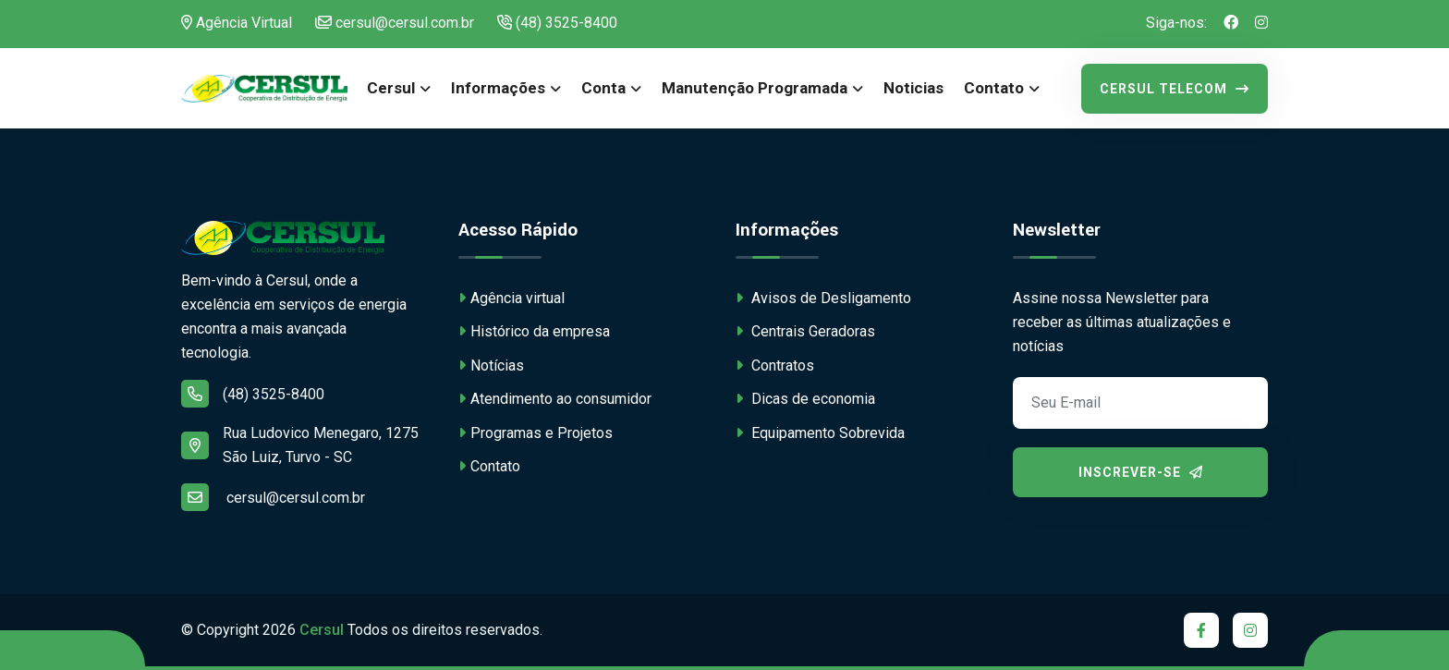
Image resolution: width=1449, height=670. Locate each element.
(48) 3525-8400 (557, 22)
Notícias (491, 365)
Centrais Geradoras (805, 331)
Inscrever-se (1140, 472)
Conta (603, 88)
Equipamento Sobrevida (820, 433)
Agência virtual (511, 298)
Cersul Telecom (1174, 88)
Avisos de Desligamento (823, 298)
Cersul (391, 88)
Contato (994, 88)
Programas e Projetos (535, 433)
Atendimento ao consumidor (554, 399)
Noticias (913, 88)
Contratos (775, 365)
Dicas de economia (805, 399)
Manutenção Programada (754, 88)
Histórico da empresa (534, 331)
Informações (498, 88)
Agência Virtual (236, 22)
